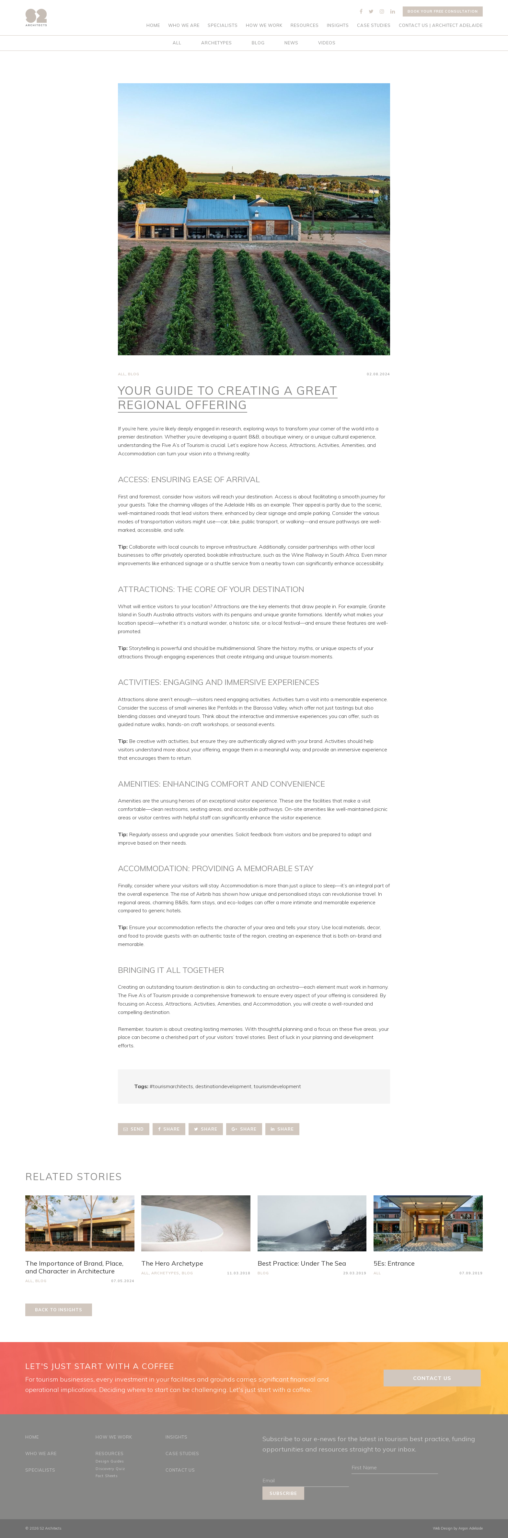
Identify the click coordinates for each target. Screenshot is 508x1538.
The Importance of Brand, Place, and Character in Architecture (74, 1267)
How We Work (264, 25)
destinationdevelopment (223, 1086)
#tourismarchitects (171, 1086)
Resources (305, 25)
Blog (258, 42)
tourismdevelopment (277, 1086)
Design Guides (110, 1461)
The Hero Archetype (172, 1263)
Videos (327, 42)
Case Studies (374, 25)
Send (133, 1129)
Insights (338, 25)
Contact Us (432, 1378)
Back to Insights (58, 1309)
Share (169, 1129)
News (291, 42)
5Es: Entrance (394, 1263)
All (177, 42)
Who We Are (184, 25)
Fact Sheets (107, 1476)
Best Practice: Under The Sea (302, 1263)
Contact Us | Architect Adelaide (441, 25)
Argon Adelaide (470, 1528)
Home (153, 25)
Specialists (223, 25)
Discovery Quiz (110, 1468)
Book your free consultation (443, 11)
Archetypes (216, 42)
